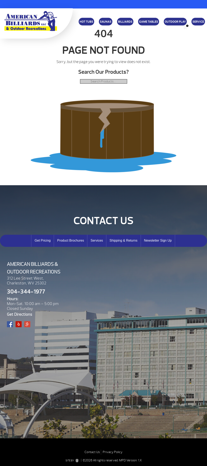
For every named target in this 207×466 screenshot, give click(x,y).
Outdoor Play (175, 22)
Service (198, 22)
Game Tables (148, 22)
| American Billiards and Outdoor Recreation (30, 21)
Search (193, 27)
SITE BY (72, 460)
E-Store (165, 25)
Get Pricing (43, 240)
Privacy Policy (113, 452)
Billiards (125, 22)
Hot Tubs (86, 22)
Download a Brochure (83, 25)
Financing (103, 25)
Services (97, 240)
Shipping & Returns (121, 25)
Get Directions (19, 314)
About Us (140, 25)
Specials (153, 25)
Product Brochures (70, 240)
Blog (176, 25)
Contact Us (92, 452)
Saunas (105, 22)
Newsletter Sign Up (158, 240)
